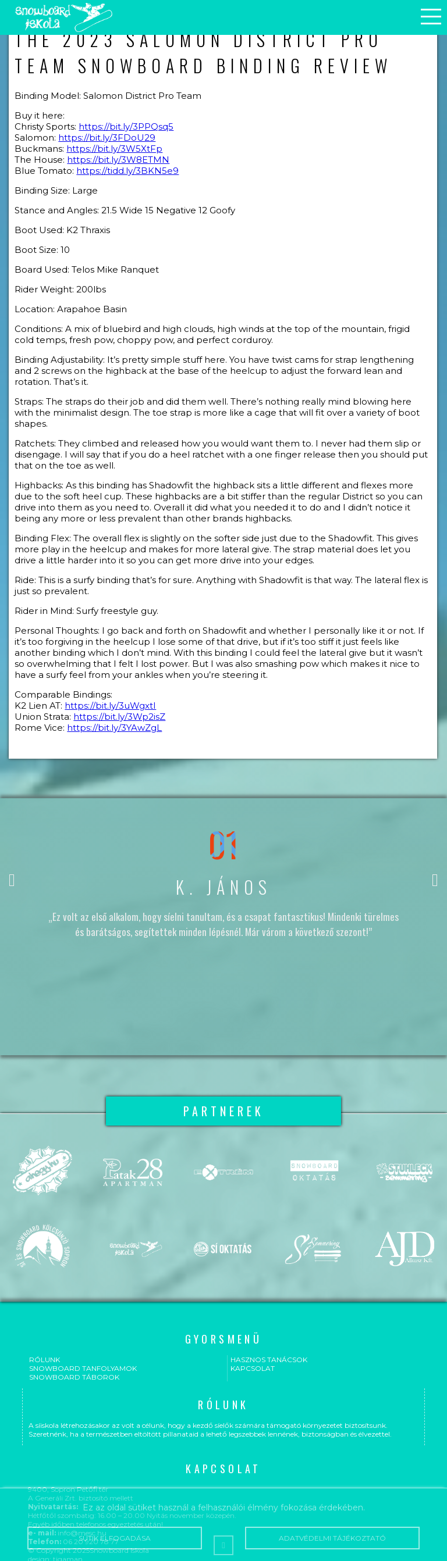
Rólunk (44, 1359)
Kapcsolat (252, 1368)
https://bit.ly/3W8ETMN (118, 159)
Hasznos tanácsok (268, 1359)
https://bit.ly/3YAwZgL (114, 727)
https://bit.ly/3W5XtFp (114, 148)
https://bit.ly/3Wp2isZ (119, 716)
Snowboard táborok (74, 1377)
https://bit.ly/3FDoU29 (106, 137)
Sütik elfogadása (114, 1538)
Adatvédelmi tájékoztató (332, 1538)
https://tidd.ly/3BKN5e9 (127, 170)
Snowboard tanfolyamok (83, 1368)
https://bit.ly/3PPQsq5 (126, 126)
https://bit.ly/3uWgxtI (110, 705)
